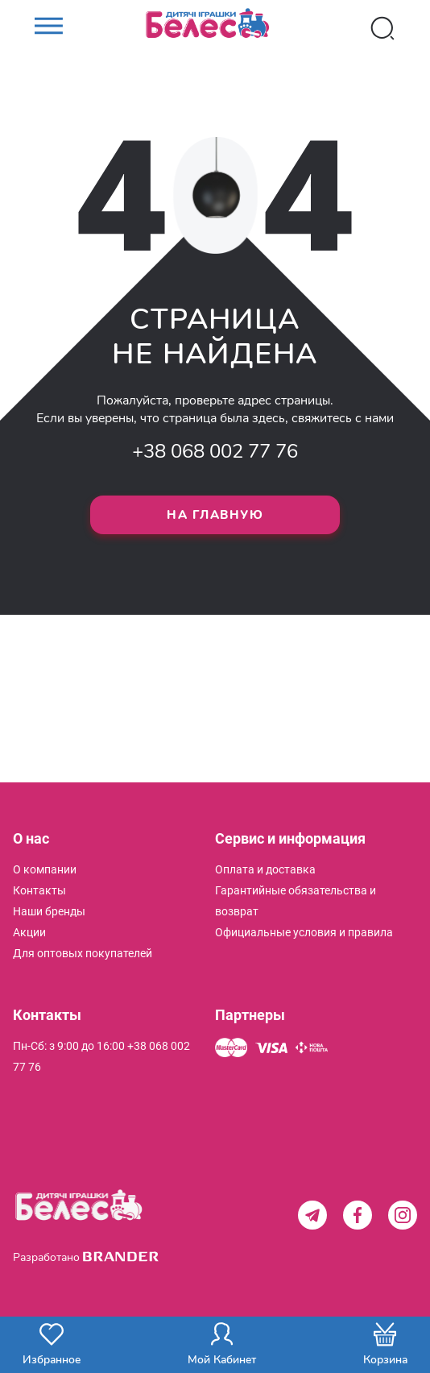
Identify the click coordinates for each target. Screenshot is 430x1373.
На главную (215, 515)
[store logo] (215, 28)
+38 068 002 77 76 (215, 451)
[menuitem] (44, 869)
